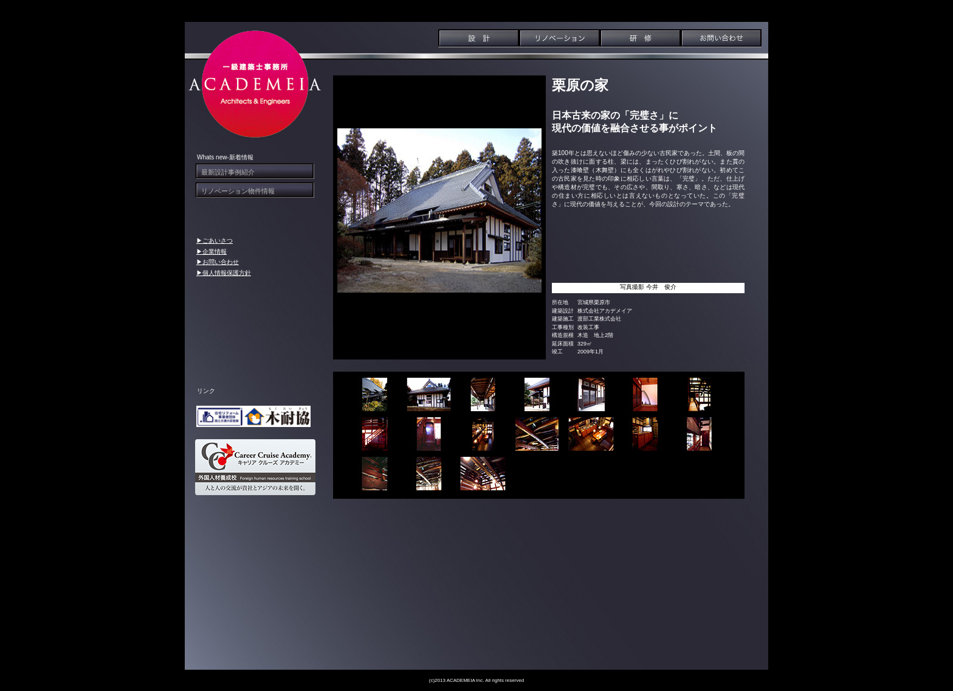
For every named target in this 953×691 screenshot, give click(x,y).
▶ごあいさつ (214, 240)
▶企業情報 (211, 251)
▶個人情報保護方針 (223, 272)
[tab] (375, 394)
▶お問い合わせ (217, 262)
